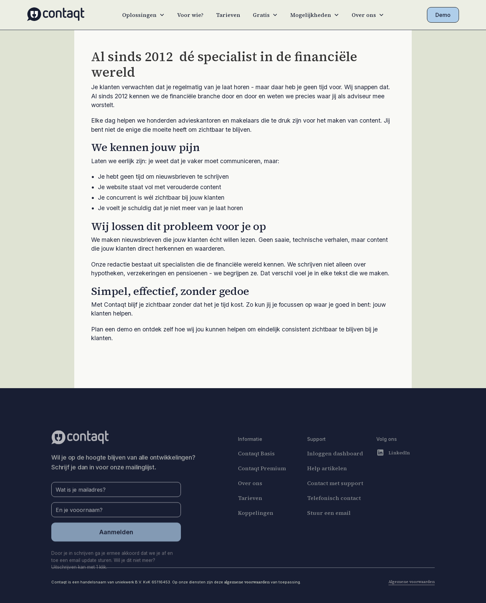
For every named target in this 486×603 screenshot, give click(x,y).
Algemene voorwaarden (411, 581)
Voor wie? (190, 15)
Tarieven (228, 15)
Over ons (250, 495)
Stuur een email (329, 525)
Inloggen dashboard (335, 465)
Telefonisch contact (334, 510)
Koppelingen (255, 525)
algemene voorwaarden (247, 582)
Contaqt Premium (262, 480)
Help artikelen (327, 480)
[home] (55, 15)
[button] (143, 15)
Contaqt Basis (256, 465)
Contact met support (335, 495)
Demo (443, 14)
